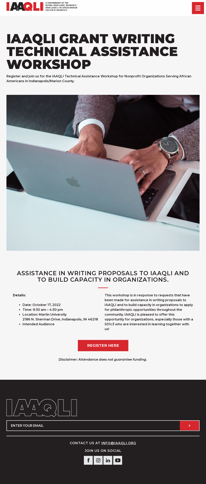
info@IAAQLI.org (118, 443)
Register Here (103, 345)
